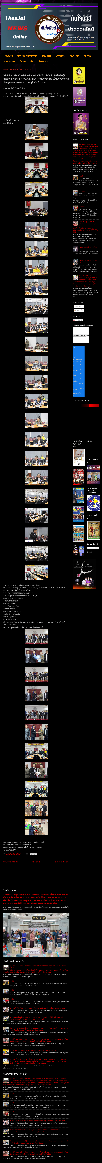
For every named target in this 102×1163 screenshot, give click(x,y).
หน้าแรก (9, 56)
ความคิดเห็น (78, 310)
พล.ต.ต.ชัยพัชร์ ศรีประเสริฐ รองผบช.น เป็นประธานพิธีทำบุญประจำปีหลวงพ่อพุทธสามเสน (37, 1008)
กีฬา (32, 61)
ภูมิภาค (87, 56)
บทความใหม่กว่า (10, 861)
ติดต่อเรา (43, 61)
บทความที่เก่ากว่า (61, 861)
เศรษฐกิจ (60, 56)
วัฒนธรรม (46, 56)
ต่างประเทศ (9, 61)
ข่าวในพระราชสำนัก (27, 56)
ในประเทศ (74, 56)
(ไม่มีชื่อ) (12, 981)
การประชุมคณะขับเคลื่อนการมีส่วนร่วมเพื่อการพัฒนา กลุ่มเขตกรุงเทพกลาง (33, 1050)
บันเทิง (23, 61)
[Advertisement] (36, 876)
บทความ (77, 306)
